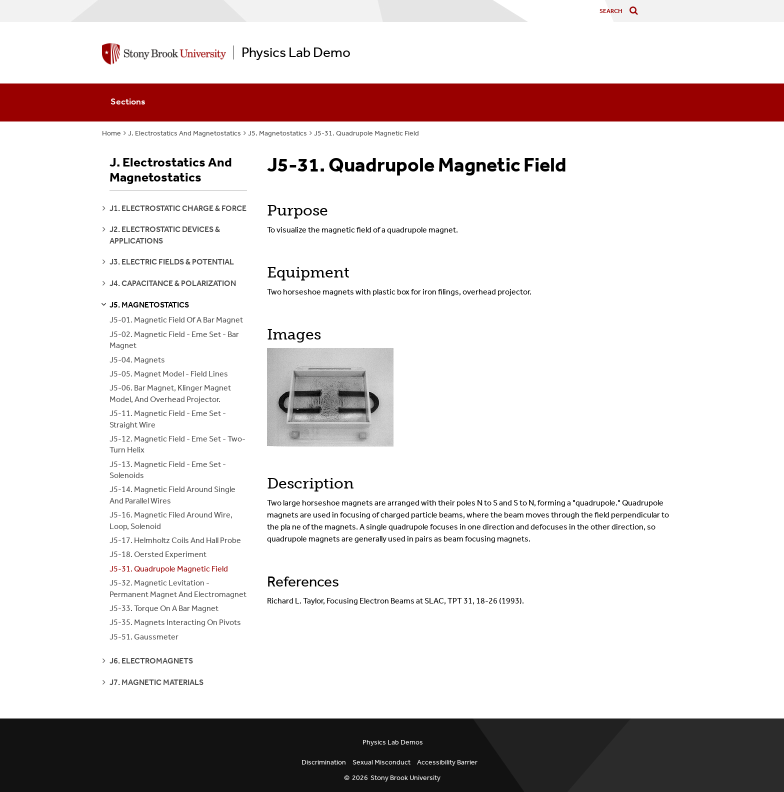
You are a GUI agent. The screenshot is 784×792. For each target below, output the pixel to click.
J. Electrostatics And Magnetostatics (184, 133)
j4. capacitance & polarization (173, 283)
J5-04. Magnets (137, 359)
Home (111, 133)
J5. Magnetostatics (277, 133)
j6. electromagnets (151, 661)
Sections (128, 101)
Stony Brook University (405, 778)
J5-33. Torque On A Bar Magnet (164, 608)
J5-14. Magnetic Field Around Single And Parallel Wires (173, 494)
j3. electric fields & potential (172, 261)
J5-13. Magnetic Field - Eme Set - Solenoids (168, 470)
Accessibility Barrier (447, 762)
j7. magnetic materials (157, 682)
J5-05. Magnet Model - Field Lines (169, 373)
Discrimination (324, 762)
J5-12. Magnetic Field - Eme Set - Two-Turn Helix (178, 444)
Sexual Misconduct (381, 762)
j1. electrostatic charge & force (178, 208)
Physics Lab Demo (296, 53)
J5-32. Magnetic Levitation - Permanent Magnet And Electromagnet (178, 588)
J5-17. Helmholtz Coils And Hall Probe (175, 540)
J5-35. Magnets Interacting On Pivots (175, 622)
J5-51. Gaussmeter (144, 637)
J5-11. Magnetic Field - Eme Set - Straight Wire (168, 418)
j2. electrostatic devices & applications (165, 234)
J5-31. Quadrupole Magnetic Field (366, 133)
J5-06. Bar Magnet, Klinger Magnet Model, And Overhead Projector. (170, 393)
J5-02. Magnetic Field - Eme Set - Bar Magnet (174, 340)
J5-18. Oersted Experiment (158, 554)
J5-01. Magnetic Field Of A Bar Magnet (176, 319)
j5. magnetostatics (149, 305)
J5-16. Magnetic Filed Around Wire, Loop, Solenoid (171, 520)
